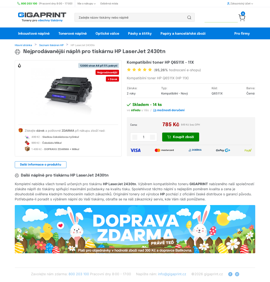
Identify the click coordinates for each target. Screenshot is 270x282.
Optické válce (107, 34)
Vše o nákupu (86, 3)
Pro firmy (242, 34)
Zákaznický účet (240, 3)
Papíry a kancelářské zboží (183, 34)
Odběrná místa (109, 3)
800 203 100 (79, 274)
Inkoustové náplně (34, 34)
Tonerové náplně (72, 34)
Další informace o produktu (40, 165)
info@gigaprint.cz (172, 274)
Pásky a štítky (140, 34)
